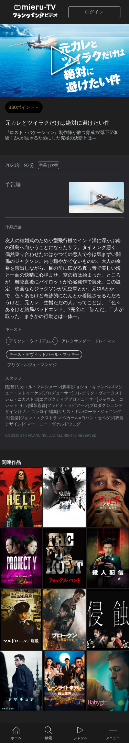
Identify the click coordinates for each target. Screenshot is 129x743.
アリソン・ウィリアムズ (31, 341)
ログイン (94, 11)
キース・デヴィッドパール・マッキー (44, 354)
